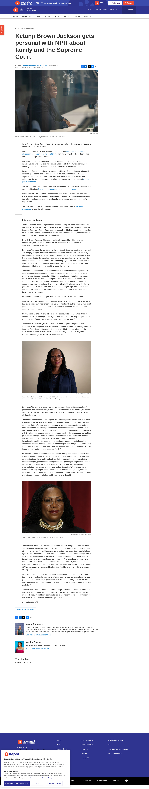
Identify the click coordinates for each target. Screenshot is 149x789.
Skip (37, 783)
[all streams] (129, 14)
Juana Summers (29, 70)
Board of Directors (87, 744)
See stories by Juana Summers (38, 639)
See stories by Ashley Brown (37, 653)
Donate (131, 5)
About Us (58, 744)
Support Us (85, 753)
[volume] (21, 14)
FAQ (109, 749)
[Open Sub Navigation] (19, 20)
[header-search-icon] (97, 5)
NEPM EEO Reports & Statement (118, 753)
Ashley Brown (42, 70)
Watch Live (115, 5)
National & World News (24, 33)
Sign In (103, 5)
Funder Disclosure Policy (115, 744)
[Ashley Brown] (19, 651)
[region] (35, 768)
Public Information (87, 749)
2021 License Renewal (115, 758)
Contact (58, 749)
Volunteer (84, 758)
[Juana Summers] (19, 633)
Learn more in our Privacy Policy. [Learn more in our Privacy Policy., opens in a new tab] (41, 778)
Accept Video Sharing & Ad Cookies (17, 783)
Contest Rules (86, 762)
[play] (15, 14)
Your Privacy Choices (54, 783)
